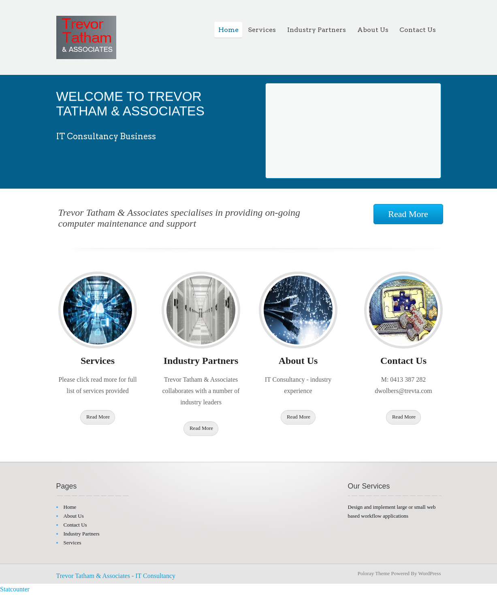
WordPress (429, 573)
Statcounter (15, 589)
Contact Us (417, 30)
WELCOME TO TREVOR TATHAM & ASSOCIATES (130, 103)
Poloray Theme (374, 573)
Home (228, 30)
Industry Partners (316, 30)
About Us (372, 30)
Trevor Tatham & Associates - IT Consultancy (116, 575)
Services (262, 30)
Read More (408, 214)
